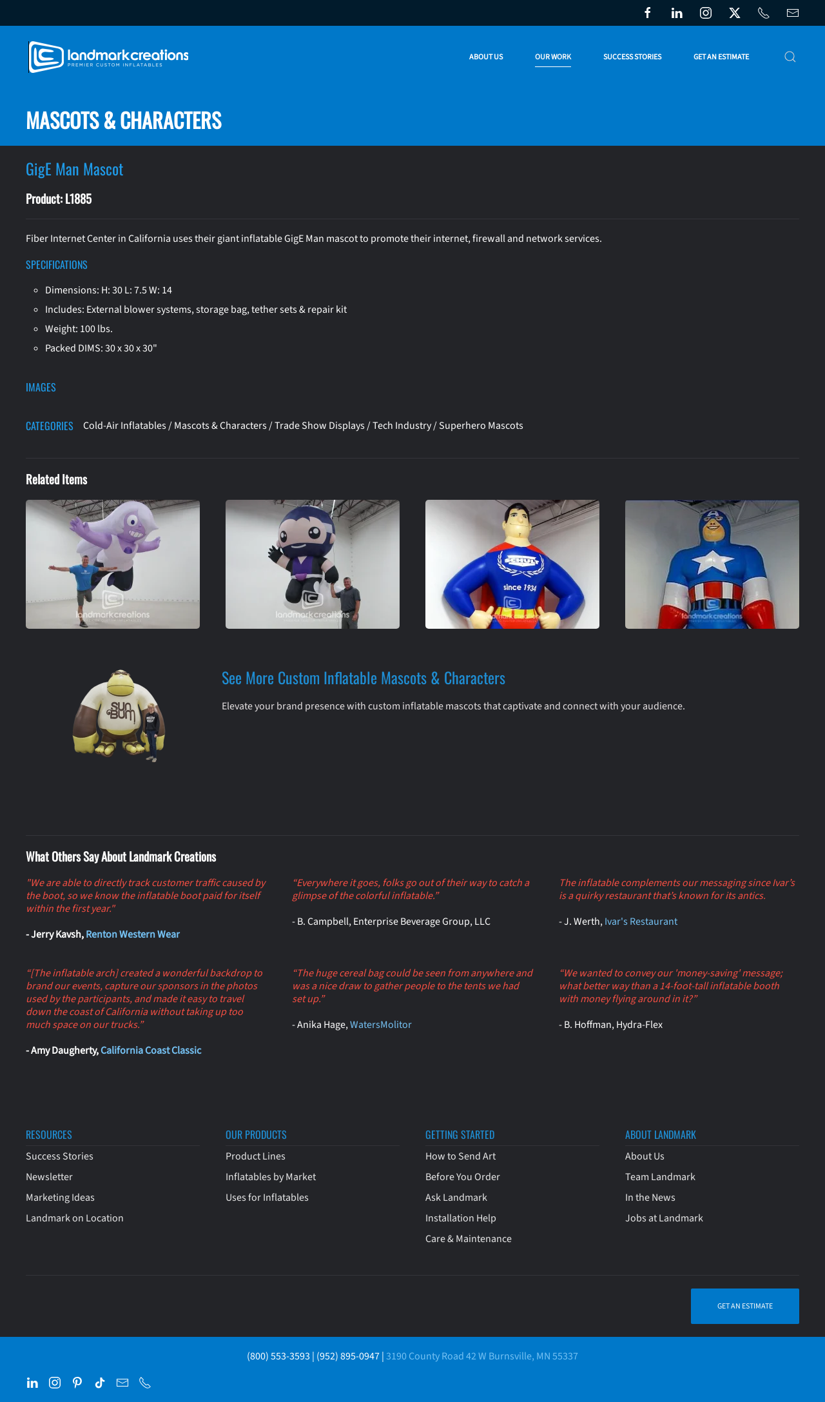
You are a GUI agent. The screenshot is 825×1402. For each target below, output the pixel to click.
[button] (790, 57)
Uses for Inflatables (267, 1197)
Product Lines (256, 1156)
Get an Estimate (721, 57)
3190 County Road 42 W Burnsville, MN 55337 (482, 1356)
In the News (650, 1197)
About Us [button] (486, 57)
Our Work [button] (553, 57)
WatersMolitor (381, 1025)
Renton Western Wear (133, 934)
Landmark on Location (75, 1218)
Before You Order (462, 1177)
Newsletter (49, 1177)
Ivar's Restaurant (641, 921)
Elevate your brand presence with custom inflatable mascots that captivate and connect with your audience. (453, 706)
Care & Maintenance (468, 1239)
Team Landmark (660, 1177)
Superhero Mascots (481, 426)
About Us (645, 1156)
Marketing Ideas (60, 1197)
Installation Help (460, 1218)
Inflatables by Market (271, 1177)
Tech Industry (402, 426)
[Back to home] (111, 57)
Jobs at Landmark (664, 1218)
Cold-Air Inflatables (124, 426)
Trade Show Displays (320, 426)
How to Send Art (460, 1156)
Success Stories (632, 57)
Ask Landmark (456, 1197)
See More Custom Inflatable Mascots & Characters (363, 677)
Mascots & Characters (220, 426)
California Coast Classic (151, 1050)
